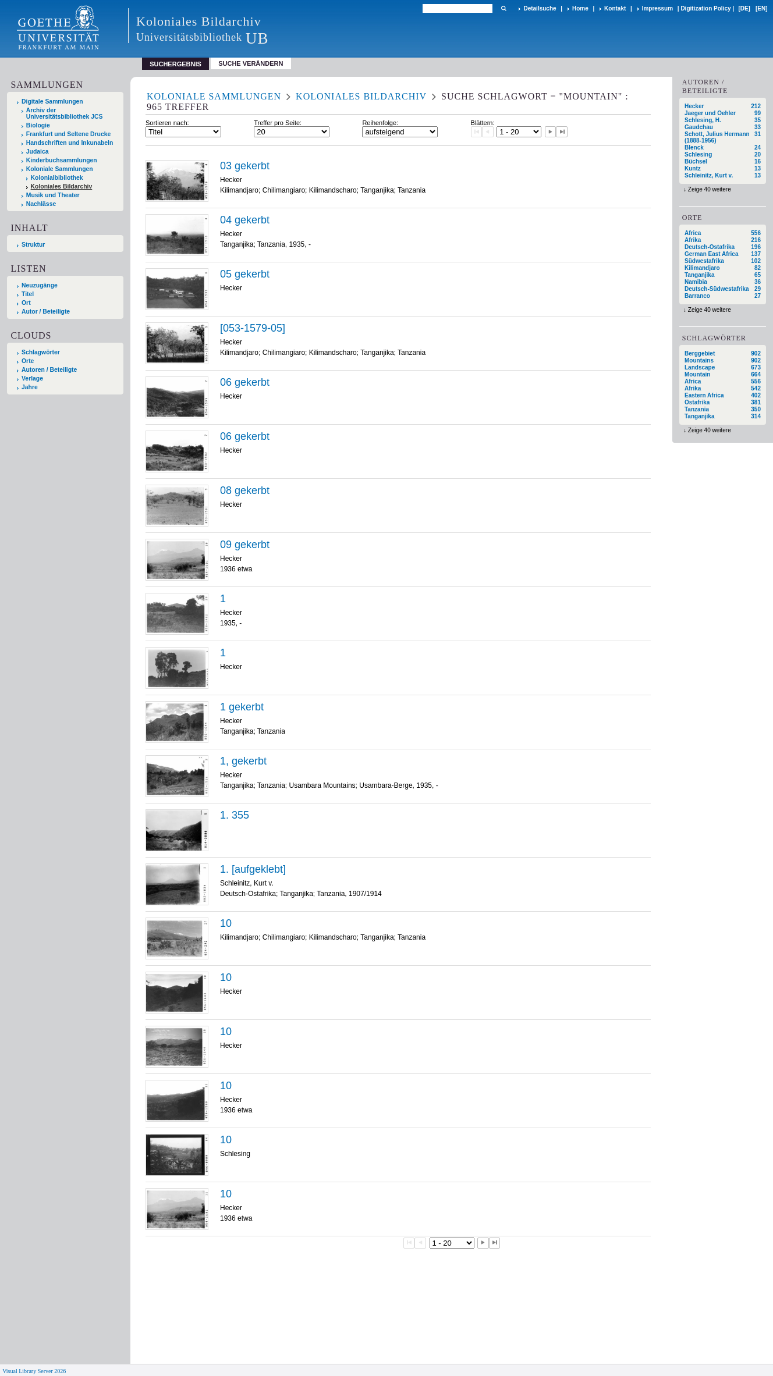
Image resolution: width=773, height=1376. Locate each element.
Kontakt (615, 8)
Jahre (30, 387)
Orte (28, 361)
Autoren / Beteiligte (49, 370)
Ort (26, 303)
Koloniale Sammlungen (59, 169)
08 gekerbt (245, 490)
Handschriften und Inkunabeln (70, 143)
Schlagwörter (41, 352)
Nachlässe (41, 204)
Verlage (32, 378)
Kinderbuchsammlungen (61, 160)
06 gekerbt (245, 382)
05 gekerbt (245, 274)
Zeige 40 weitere (709, 189)
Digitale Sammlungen (52, 101)
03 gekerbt (245, 166)
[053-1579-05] (252, 328)
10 (226, 923)
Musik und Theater (53, 195)
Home (580, 8)
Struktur (33, 244)
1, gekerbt (243, 761)
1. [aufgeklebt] (253, 869)
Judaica (37, 151)
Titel (28, 294)
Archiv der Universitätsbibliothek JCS (64, 113)
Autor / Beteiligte (46, 311)
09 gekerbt (245, 544)
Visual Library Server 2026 (34, 1371)
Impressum (657, 8)
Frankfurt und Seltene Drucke (68, 134)
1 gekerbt (242, 707)
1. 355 (234, 815)
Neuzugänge (40, 285)
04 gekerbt (245, 220)
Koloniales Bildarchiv (62, 186)
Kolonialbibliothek (57, 178)
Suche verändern (250, 63)
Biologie (38, 125)
